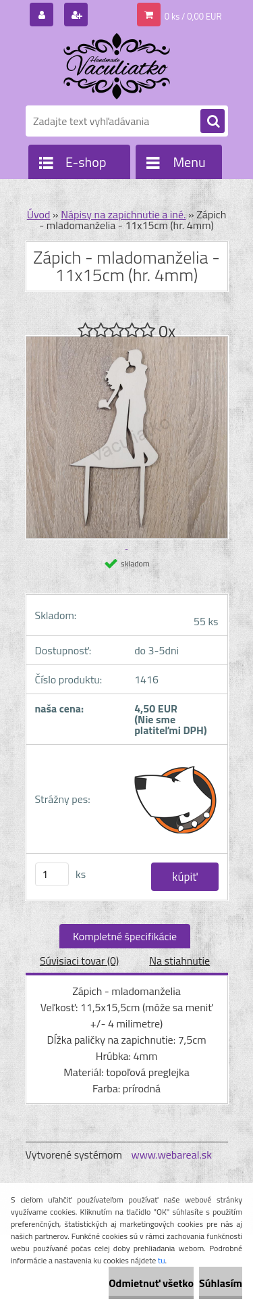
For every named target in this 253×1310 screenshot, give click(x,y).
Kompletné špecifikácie (125, 936)
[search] (212, 122)
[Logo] (118, 66)
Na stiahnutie (179, 960)
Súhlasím (220, 1283)
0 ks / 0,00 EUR (193, 16)
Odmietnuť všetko (151, 1283)
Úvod (39, 214)
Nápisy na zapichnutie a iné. (123, 214)
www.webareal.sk (171, 1154)
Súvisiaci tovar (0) (79, 960)
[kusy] (52, 874)
